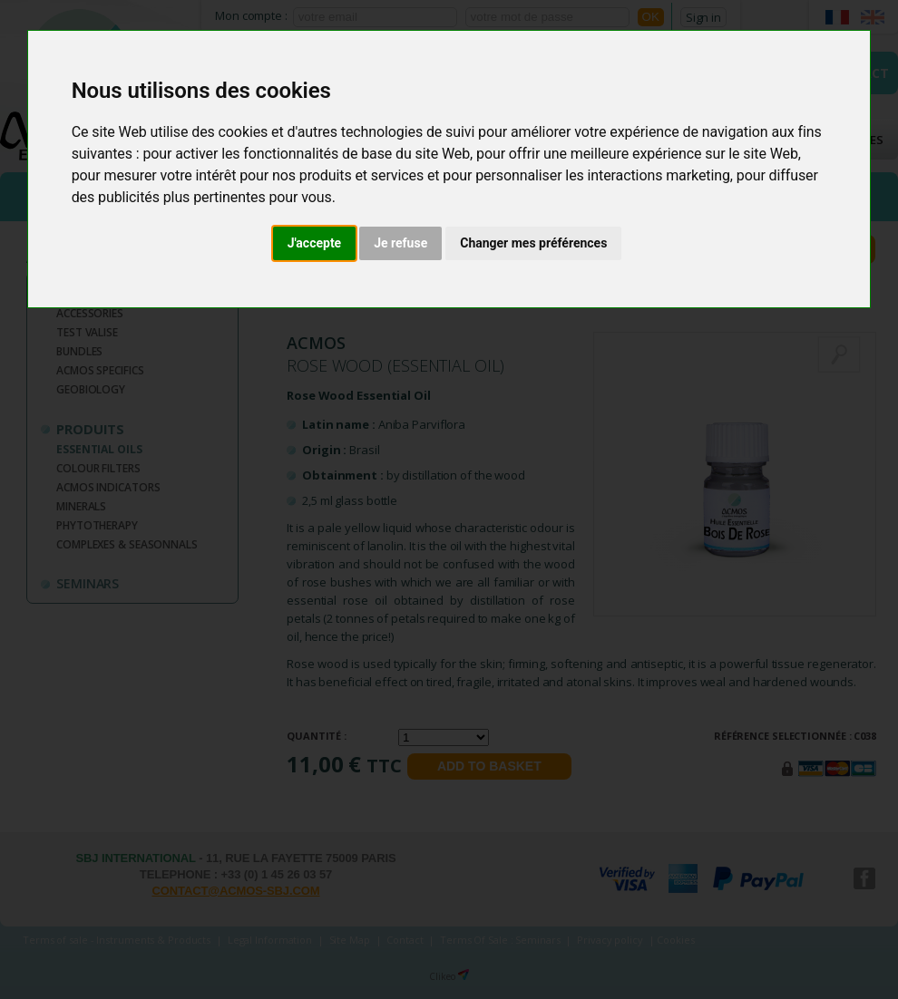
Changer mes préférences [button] (533, 243)
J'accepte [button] (315, 243)
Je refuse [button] (400, 243)
